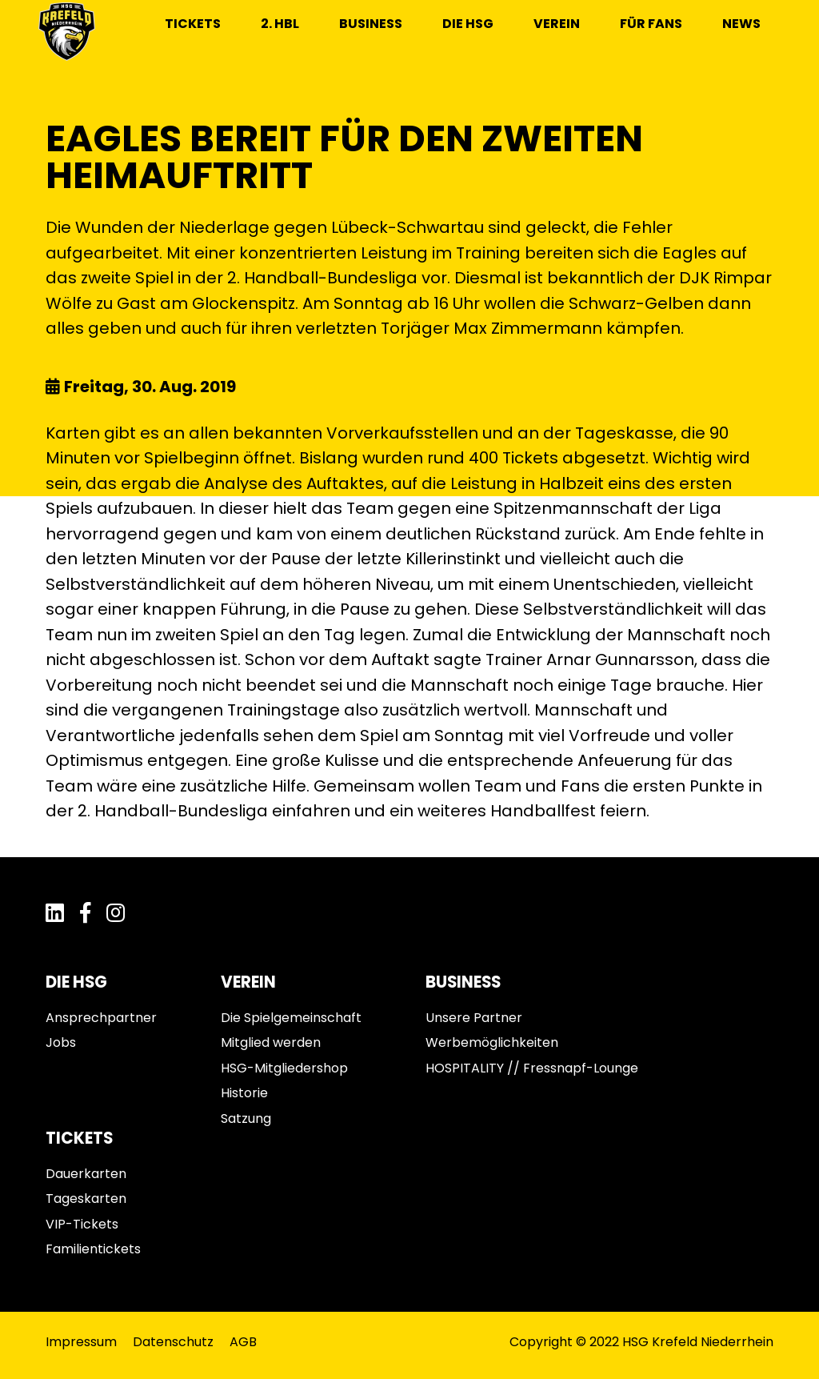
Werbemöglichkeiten (491, 1042)
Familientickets (93, 1249)
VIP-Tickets (82, 1224)
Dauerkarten (86, 1174)
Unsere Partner (473, 1017)
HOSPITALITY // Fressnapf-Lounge (531, 1068)
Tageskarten (86, 1198)
